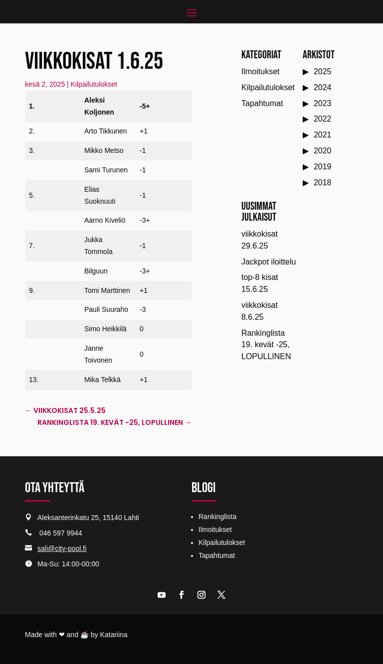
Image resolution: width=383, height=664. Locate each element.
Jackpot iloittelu (268, 262)
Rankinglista (217, 517)
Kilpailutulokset (94, 84)
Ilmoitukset (260, 71)
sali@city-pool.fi (61, 548)
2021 (323, 135)
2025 (323, 71)
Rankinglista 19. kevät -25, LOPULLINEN (266, 345)
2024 (323, 87)
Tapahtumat (262, 103)
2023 (323, 103)
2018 (323, 182)
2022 (323, 119)
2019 (323, 166)
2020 (323, 150)
